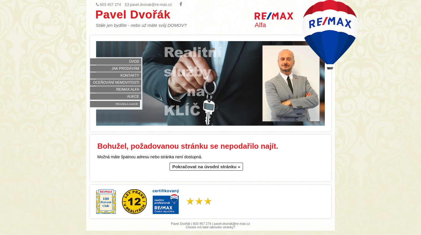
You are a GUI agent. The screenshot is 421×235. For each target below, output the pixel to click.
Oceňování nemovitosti (116, 82)
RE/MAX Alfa (127, 89)
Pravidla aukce (126, 104)
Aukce (133, 96)
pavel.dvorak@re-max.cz (232, 223)
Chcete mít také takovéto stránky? (210, 227)
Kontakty (129, 75)
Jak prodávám (125, 68)
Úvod (134, 61)
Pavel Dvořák (132, 14)
